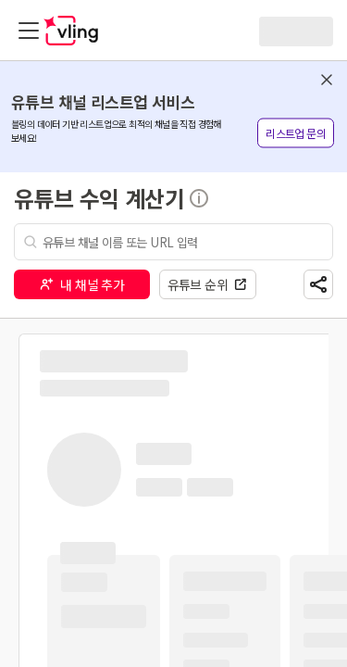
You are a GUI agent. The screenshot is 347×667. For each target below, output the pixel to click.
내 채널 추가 (81, 284)
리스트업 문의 (296, 133)
